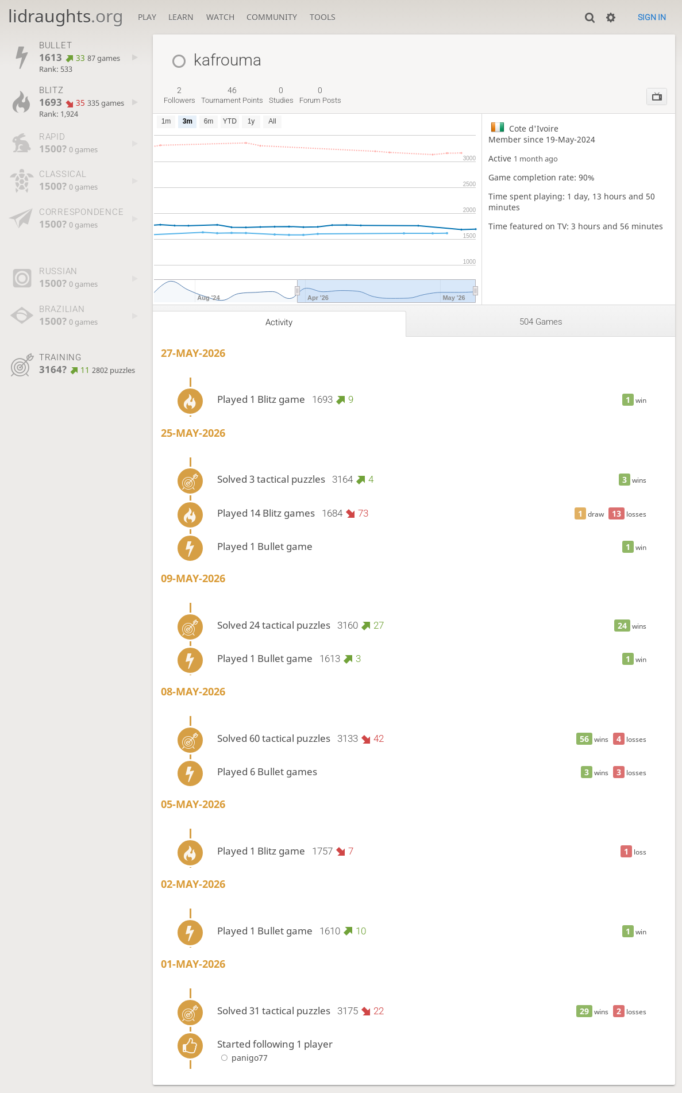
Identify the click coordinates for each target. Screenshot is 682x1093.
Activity (278, 322)
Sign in (652, 17)
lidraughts (65, 16)
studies (281, 95)
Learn (181, 16)
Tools (323, 16)
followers (179, 95)
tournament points (232, 95)
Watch (220, 16)
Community (271, 16)
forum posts (320, 95)
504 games (540, 322)
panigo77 (242, 1057)
